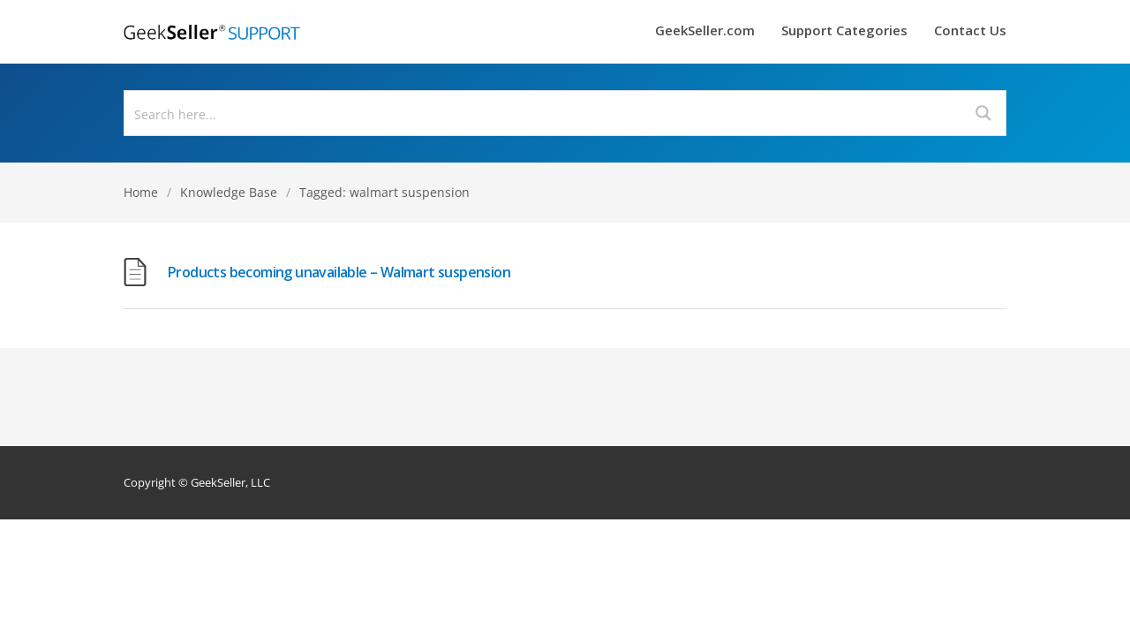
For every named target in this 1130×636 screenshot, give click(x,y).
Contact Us (970, 31)
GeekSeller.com (705, 31)
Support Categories (844, 31)
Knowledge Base (228, 192)
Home (141, 192)
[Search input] (543, 113)
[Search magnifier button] (983, 113)
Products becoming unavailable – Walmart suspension (339, 272)
